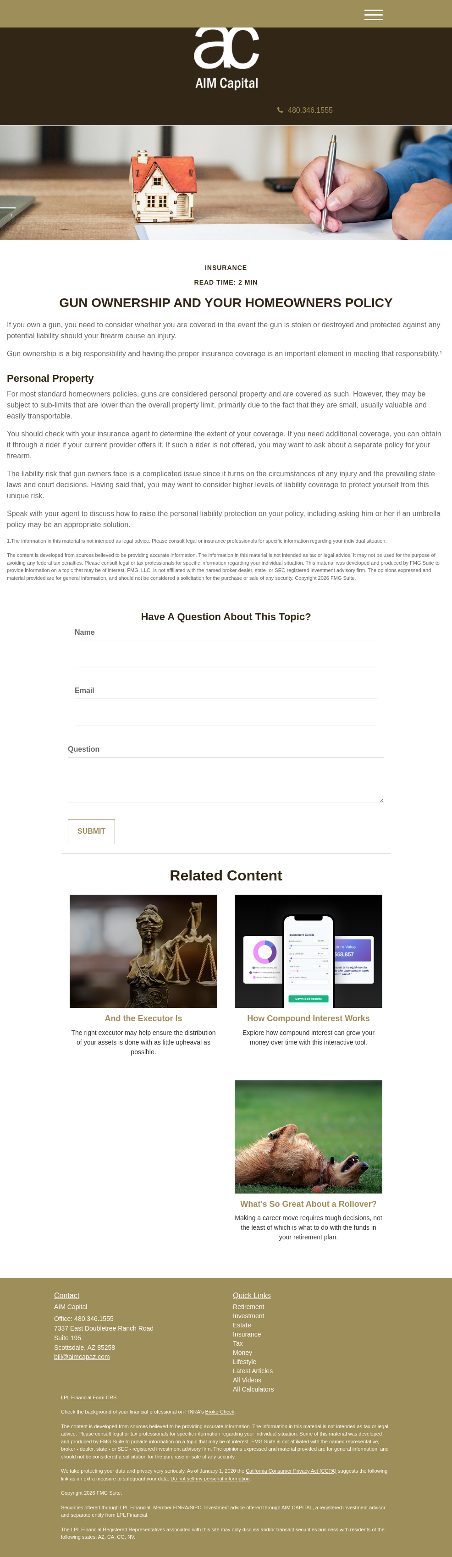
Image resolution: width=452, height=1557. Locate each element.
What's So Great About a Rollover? (308, 1204)
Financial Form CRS (93, 1397)
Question (83, 749)
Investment (248, 1316)
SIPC (196, 1507)
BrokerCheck (220, 1411)
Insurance (247, 1334)
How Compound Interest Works (308, 1018)
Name (85, 632)
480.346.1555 (305, 110)
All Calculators (253, 1389)
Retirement (248, 1306)
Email (84, 690)
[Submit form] (91, 831)
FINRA (180, 1507)
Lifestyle (244, 1361)
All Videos (247, 1380)
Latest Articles (253, 1371)
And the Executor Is (143, 1018)
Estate (242, 1325)
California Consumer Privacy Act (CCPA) (291, 1471)
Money (242, 1352)
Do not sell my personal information (210, 1478)
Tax (238, 1343)
